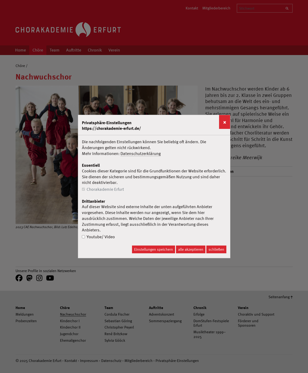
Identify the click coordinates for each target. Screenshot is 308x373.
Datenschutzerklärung (140, 153)
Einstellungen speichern (153, 249)
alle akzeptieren (190, 249)
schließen (216, 249)
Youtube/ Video (101, 236)
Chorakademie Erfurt (105, 189)
